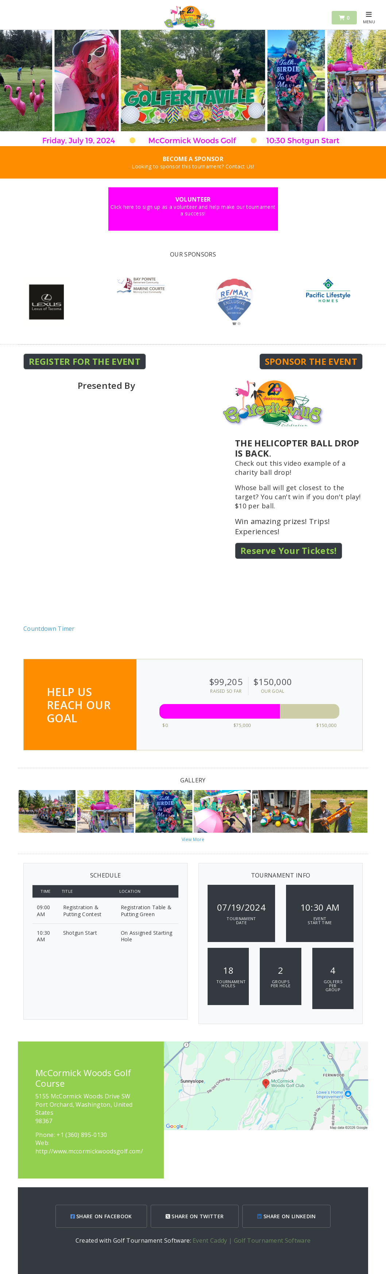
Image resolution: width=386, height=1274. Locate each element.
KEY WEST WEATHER (193, 597)
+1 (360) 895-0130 (82, 1135)
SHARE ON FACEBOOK (101, 1216)
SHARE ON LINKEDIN (286, 1216)
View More (193, 839)
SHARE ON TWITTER (195, 1216)
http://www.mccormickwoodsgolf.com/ (89, 1151)
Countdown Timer (49, 629)
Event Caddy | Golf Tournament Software (251, 1240)
